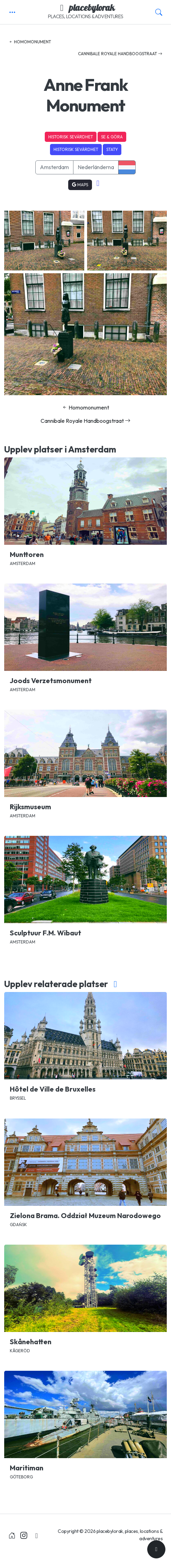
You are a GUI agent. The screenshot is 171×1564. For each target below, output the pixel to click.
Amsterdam (54, 167)
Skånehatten (30, 1341)
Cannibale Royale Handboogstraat (120, 53)
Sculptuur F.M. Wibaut (45, 932)
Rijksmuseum (30, 806)
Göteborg (21, 1476)
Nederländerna (96, 167)
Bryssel (18, 1098)
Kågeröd (20, 1350)
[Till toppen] (156, 1549)
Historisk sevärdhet (70, 136)
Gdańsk (18, 1224)
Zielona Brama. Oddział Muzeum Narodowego (85, 1215)
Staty (112, 149)
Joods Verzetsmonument (51, 680)
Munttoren (27, 554)
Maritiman (26, 1467)
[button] (12, 12)
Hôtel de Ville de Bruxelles (52, 1089)
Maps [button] (80, 184)
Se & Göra (112, 136)
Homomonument (30, 41)
